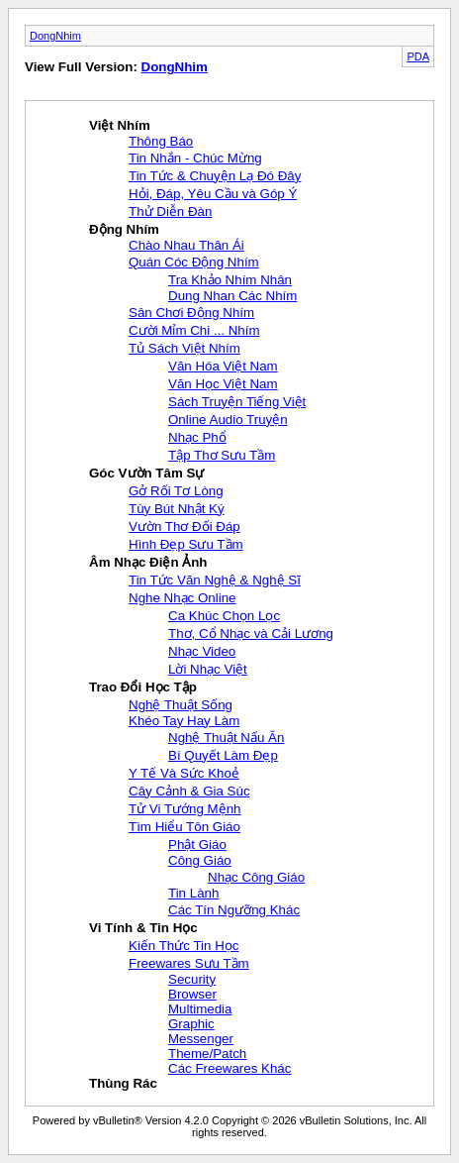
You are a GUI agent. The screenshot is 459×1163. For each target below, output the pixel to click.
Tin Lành (193, 893)
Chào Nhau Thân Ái (186, 245)
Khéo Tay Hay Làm (184, 720)
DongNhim (55, 36)
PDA (418, 56)
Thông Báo (161, 141)
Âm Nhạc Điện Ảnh (148, 562)
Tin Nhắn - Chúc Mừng (195, 158)
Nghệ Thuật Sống (180, 704)
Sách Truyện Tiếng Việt (237, 401)
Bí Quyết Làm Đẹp (223, 755)
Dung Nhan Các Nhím (232, 295)
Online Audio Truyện (228, 419)
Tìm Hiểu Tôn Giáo (184, 826)
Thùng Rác (123, 1083)
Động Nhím (124, 229)
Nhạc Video (201, 651)
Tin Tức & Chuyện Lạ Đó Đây (215, 175)
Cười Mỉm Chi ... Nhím (194, 330)
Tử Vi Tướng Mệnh (185, 808)
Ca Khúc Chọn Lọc (224, 615)
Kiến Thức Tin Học (183, 945)
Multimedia (199, 1009)
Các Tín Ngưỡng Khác (234, 909)
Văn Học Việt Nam (223, 383)
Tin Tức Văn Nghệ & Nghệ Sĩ (215, 580)
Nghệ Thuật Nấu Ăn (226, 737)
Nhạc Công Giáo (256, 877)
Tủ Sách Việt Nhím (184, 348)
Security (192, 979)
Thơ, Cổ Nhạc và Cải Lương (250, 633)
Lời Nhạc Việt (207, 669)
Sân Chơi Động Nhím (191, 312)
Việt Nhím (119, 125)
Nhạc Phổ (197, 437)
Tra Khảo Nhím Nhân (230, 279)
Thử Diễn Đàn (170, 211)
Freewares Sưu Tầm (189, 963)
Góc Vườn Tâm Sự (146, 473)
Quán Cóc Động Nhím (194, 262)
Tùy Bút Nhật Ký (177, 508)
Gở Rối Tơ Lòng (176, 490)
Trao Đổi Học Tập (143, 687)
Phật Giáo (197, 844)
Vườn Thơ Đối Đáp (184, 526)
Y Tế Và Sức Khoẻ (184, 773)
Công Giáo (199, 860)
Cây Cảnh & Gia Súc (189, 791)
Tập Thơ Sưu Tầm (221, 455)
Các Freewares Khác (229, 1068)
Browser (192, 994)
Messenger (200, 1038)
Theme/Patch (207, 1053)
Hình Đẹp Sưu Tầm (186, 544)
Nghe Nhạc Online (182, 597)
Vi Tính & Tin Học (143, 927)
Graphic (191, 1023)
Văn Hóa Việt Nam (223, 366)
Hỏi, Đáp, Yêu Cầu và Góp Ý (213, 193)
